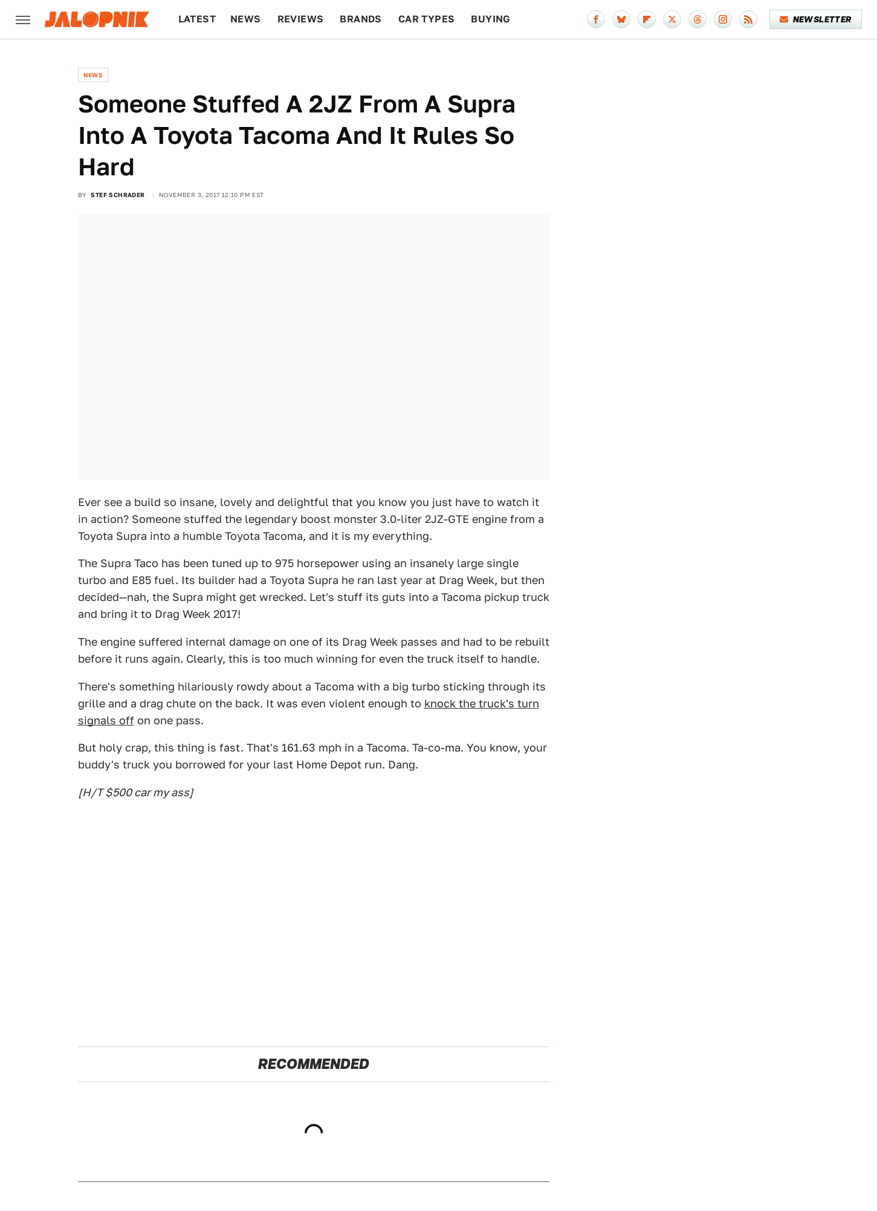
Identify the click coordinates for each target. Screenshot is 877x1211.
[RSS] (748, 19)
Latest (197, 19)
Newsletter (816, 19)
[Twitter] (672, 19)
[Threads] (697, 19)
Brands (360, 19)
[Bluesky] (621, 19)
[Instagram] (723, 19)
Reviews (300, 19)
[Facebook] (596, 19)
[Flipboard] (647, 19)
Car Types (426, 19)
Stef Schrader (117, 194)
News (245, 19)
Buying (490, 19)
